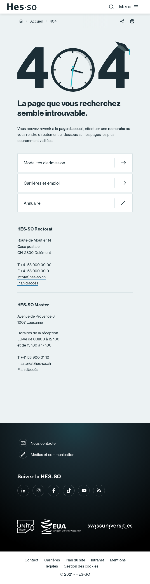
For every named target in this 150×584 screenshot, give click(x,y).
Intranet (97, 560)
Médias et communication (52, 454)
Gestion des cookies (81, 566)
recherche (116, 128)
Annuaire (75, 203)
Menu (129, 6)
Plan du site (75, 560)
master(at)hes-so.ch (34, 363)
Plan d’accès (27, 283)
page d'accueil (71, 128)
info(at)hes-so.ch (31, 277)
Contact (31, 560)
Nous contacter (44, 443)
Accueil (36, 21)
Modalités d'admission (75, 163)
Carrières (52, 560)
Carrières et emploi (75, 183)
